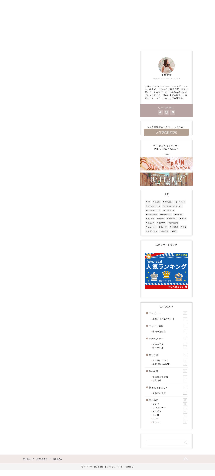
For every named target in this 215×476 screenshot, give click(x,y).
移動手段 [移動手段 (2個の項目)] (165, 236)
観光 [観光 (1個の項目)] (174, 236)
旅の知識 (175, 46)
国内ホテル (169, 348)
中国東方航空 (169, 335)
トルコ (169, 419)
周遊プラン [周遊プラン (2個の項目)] (172, 223)
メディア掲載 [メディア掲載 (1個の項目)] (152, 219)
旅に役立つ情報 (169, 381)
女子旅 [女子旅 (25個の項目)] (184, 223)
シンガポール (169, 412)
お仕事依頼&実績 (166, 136)
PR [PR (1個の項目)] (149, 206)
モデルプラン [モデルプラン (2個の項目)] (166, 219)
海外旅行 (137, 46)
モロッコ (169, 426)
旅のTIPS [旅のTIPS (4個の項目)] (162, 227)
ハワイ (169, 422)
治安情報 (169, 384)
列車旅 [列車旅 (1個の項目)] (161, 223)
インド (169, 408)
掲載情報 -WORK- (98, 46)
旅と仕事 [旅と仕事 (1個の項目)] (151, 227)
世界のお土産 (169, 397)
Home (39, 46)
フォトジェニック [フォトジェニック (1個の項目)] (154, 215)
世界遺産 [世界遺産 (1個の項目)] (179, 219)
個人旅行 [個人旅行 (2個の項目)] (151, 223)
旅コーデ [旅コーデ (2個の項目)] (164, 231)
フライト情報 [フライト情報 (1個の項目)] (169, 215)
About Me (55, 46)
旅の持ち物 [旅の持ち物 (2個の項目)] (174, 227)
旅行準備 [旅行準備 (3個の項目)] (175, 231)
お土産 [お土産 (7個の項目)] (157, 206)
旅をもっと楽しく (168, 391)
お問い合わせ (74, 46)
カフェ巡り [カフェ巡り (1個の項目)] (168, 206)
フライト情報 (168, 330)
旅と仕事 (168, 359)
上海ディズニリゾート (169, 323)
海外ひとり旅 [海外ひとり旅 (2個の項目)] (152, 236)
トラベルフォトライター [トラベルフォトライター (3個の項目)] (173, 211)
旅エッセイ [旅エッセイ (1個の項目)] (151, 231)
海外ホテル (169, 352)
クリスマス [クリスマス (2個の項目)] (181, 206)
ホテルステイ (156, 46)
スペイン (169, 415)
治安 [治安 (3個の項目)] (184, 231)
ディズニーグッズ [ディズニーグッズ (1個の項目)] (154, 211)
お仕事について (169, 364)
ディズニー (120, 46)
